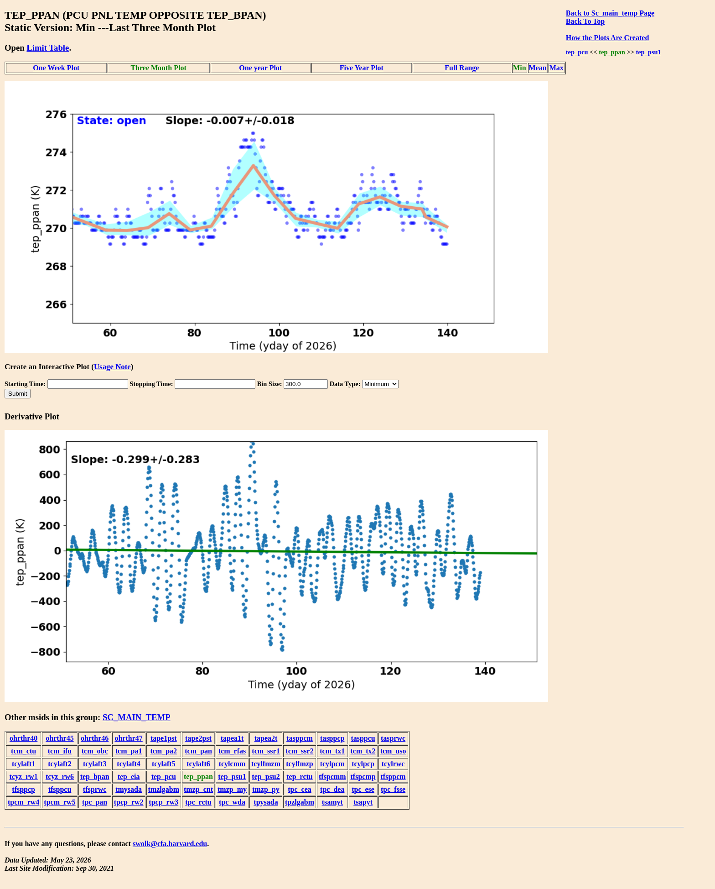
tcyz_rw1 (24, 776)
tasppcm (299, 738)
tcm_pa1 (128, 751)
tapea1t (232, 738)
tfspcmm (332, 776)
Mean (538, 68)
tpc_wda (232, 802)
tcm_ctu (23, 751)
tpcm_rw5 (59, 802)
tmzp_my (232, 789)
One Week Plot (56, 68)
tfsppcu (60, 789)
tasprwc (393, 738)
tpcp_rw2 (129, 802)
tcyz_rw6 (60, 776)
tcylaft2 (60, 764)
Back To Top (585, 21)
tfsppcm (393, 776)
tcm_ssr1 (266, 751)
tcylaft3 (95, 764)
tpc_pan (94, 802)
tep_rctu (299, 776)
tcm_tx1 (332, 751)
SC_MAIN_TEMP (137, 717)
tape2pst (198, 738)
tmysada (128, 789)
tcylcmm (232, 764)
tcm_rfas (232, 751)
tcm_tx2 (363, 751)
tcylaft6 (198, 764)
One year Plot (260, 68)
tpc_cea (299, 789)
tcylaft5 (164, 764)
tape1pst (163, 738)
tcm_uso (393, 751)
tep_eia (129, 776)
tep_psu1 (648, 52)
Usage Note (112, 366)
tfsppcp (23, 789)
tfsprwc (95, 789)
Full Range (462, 68)
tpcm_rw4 (23, 802)
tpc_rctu (198, 802)
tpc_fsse (393, 789)
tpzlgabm (299, 802)
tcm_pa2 (163, 751)
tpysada (266, 802)
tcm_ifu (60, 751)
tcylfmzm (265, 764)
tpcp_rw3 (163, 802)
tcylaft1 (24, 764)
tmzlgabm (163, 789)
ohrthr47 (128, 738)
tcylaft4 (128, 764)
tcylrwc (393, 764)
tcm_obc (95, 751)
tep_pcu (577, 52)
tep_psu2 (266, 776)
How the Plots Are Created (607, 38)
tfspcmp (363, 776)
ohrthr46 (95, 738)
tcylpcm (332, 764)
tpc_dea (332, 789)
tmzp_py (266, 789)
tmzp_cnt (198, 789)
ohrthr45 (59, 738)
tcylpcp (363, 764)
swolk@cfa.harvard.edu (170, 843)
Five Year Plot (361, 68)
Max (556, 68)
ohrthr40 (23, 738)
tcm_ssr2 (299, 751)
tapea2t (266, 738)
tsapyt (363, 802)
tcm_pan (198, 751)
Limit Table (47, 47)
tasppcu (363, 738)
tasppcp (332, 738)
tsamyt (332, 802)
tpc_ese (363, 789)
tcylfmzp (299, 764)
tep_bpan (94, 776)
